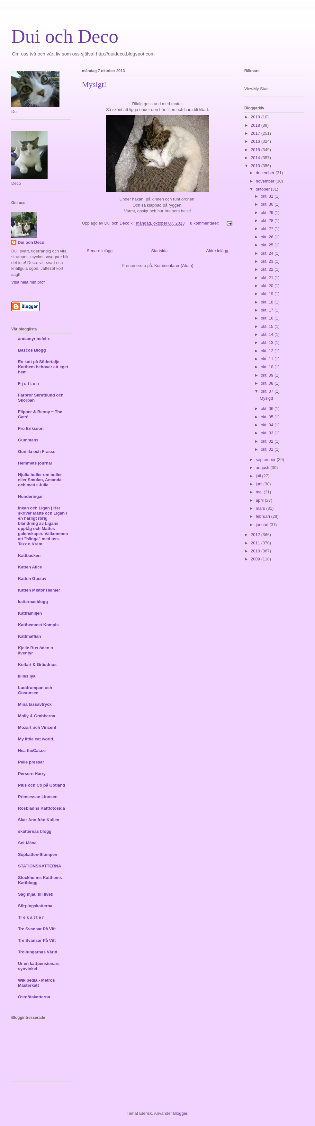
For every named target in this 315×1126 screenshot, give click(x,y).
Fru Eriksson (30, 428)
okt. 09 (267, 375)
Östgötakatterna (34, 996)
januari (263, 524)
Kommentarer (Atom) (173, 265)
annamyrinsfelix (34, 338)
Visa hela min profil (29, 282)
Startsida (159, 250)
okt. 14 (267, 334)
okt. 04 (267, 424)
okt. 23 (267, 261)
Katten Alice (30, 567)
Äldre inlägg (217, 250)
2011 (256, 543)
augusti (263, 467)
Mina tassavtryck (35, 704)
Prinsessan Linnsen (38, 796)
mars (261, 508)
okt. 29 (267, 212)
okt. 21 (267, 277)
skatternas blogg (34, 831)
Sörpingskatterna (35, 905)
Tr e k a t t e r (31, 917)
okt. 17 (267, 310)
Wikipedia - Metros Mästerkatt (36, 983)
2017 (256, 133)
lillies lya (26, 676)
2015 (256, 149)
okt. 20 (267, 285)
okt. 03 (267, 433)
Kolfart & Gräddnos (37, 664)
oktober (263, 189)
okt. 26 (267, 237)
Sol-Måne (27, 842)
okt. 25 (267, 245)
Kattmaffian (29, 636)
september (266, 459)
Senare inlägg (100, 250)
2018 (256, 125)
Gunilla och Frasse (36, 451)
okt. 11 (267, 358)
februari (263, 516)
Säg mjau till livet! (36, 894)
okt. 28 (267, 220)
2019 (256, 117)
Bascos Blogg (32, 350)
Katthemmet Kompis (38, 624)
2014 (256, 157)
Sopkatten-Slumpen (37, 854)
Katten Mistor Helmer (39, 590)
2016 (256, 141)
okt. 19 (267, 293)
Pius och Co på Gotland (41, 785)
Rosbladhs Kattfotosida (41, 808)
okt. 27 (267, 228)
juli (259, 475)
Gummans (28, 440)
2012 (256, 534)
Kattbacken (29, 555)
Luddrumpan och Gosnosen (35, 690)
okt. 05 (267, 416)
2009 (256, 559)
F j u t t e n (28, 383)
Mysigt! (94, 84)
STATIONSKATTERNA (39, 866)
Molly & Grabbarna (36, 715)
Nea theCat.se (32, 750)
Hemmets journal (35, 463)
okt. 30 (267, 204)
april (260, 500)
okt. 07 (267, 391)
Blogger (180, 1113)
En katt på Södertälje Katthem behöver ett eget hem (43, 366)
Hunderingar (30, 496)
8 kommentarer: (205, 223)
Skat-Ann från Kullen (38, 819)
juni (260, 484)
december (265, 172)
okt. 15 (267, 326)
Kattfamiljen (30, 613)
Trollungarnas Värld (37, 952)
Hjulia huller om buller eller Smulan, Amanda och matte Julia (40, 479)
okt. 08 (267, 383)
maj (260, 492)
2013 (256, 165)
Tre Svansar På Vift (37, 928)
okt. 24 (267, 253)
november (265, 181)
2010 (256, 551)
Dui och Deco (64, 36)
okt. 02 (267, 441)
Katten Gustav (32, 578)
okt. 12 (267, 350)
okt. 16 (267, 318)
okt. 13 (267, 342)
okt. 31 (267, 196)
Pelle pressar (31, 762)
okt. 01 (267, 449)
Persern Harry (32, 773)
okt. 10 (267, 366)
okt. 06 (267, 408)
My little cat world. (36, 739)
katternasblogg (33, 601)
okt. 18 (267, 302)
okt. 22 (267, 269)
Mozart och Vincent (37, 727)
